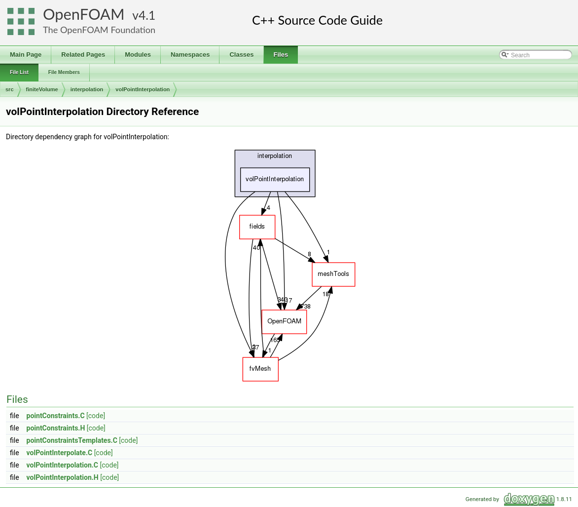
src (9, 89)
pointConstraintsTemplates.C (72, 440)
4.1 (147, 15)
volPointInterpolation (142, 89)
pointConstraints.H (56, 428)
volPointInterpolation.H (63, 477)
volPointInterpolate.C (60, 453)
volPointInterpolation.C (62, 465)
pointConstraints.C (56, 416)
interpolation (87, 89)
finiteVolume (42, 89)
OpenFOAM (84, 14)
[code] (95, 416)
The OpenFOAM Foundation (99, 29)
